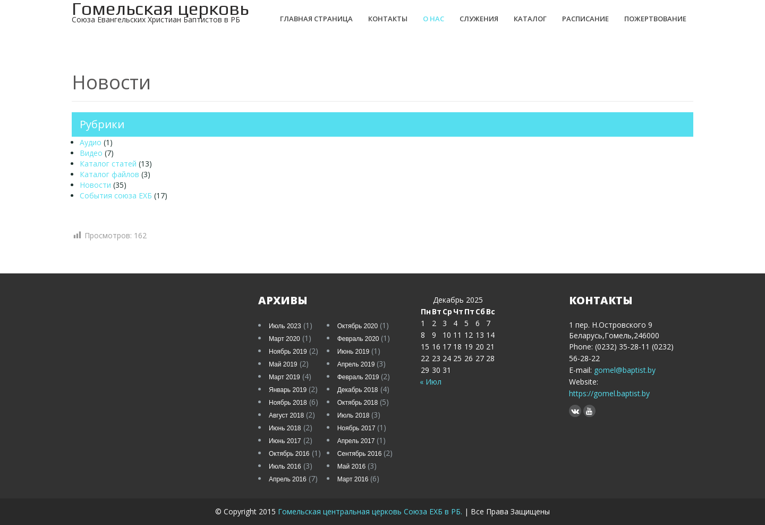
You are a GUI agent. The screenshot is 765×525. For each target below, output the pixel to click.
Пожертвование (655, 18)
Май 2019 (283, 364)
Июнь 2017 (285, 441)
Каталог (530, 18)
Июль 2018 (353, 415)
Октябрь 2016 (289, 453)
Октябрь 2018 (357, 402)
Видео (91, 153)
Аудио (90, 142)
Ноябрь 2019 (288, 351)
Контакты (387, 18)
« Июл (430, 382)
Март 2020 (284, 339)
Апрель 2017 (356, 441)
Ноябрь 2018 (288, 402)
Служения (479, 18)
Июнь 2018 (285, 428)
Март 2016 (353, 479)
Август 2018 (286, 415)
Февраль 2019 (358, 377)
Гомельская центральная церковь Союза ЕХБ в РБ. (371, 511)
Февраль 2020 (358, 339)
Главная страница (316, 18)
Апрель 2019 (356, 364)
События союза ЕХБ (116, 195)
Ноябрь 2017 (356, 428)
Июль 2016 (285, 466)
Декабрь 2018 (357, 390)
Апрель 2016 (288, 479)
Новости (95, 185)
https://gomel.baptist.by (609, 393)
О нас (433, 18)
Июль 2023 (285, 326)
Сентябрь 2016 (359, 453)
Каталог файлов (109, 174)
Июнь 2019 (353, 351)
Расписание (585, 18)
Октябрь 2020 (357, 326)
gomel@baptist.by (625, 370)
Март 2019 (284, 377)
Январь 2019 (288, 390)
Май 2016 (351, 466)
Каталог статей (108, 164)
